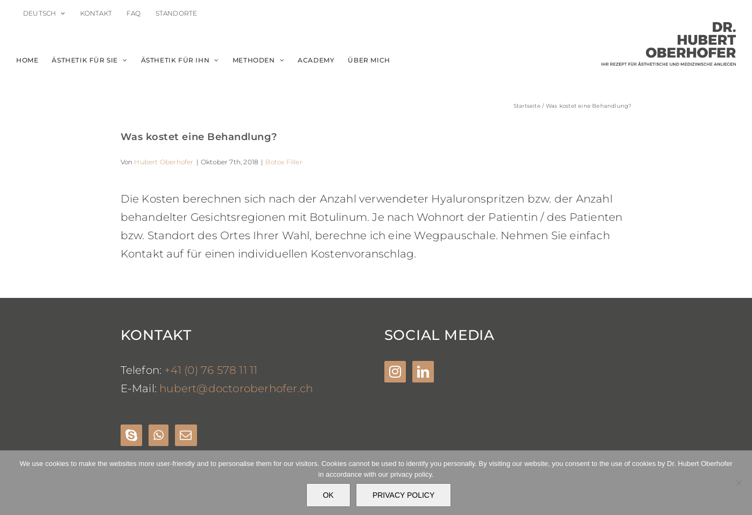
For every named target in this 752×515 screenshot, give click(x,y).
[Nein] (738, 482)
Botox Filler (283, 162)
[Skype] (131, 435)
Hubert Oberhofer (163, 162)
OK (328, 495)
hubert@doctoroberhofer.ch (236, 388)
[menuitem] (44, 13)
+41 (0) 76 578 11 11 (210, 370)
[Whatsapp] (158, 435)
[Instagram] (395, 371)
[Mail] (185, 435)
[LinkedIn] (423, 371)
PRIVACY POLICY (403, 495)
